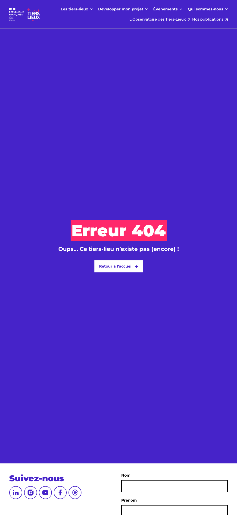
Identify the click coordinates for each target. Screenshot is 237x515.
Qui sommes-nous (205, 19)
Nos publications (207, 9)
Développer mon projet (120, 19)
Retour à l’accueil (116, 266)
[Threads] (75, 492)
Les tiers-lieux (74, 19)
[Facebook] (60, 492)
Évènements (165, 19)
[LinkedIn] (15, 492)
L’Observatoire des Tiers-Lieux (155, 9)
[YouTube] (45, 492)
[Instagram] (30, 492)
